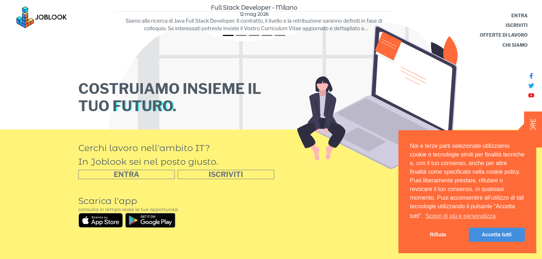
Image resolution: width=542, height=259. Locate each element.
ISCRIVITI (517, 25)
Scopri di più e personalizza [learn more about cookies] (460, 216)
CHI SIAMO (515, 45)
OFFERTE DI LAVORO (504, 35)
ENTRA (519, 15)
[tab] (228, 35)
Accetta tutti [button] (496, 234)
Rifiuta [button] (438, 234)
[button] (226, 174)
